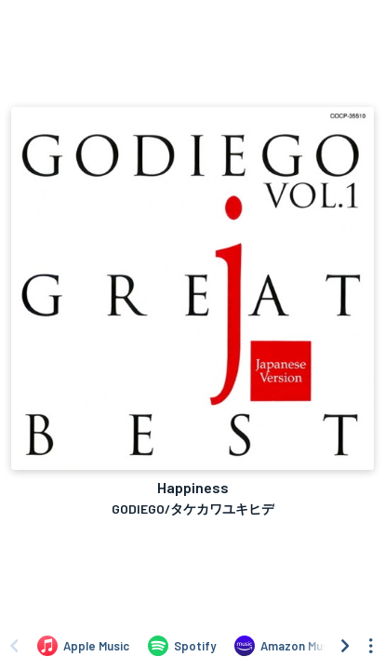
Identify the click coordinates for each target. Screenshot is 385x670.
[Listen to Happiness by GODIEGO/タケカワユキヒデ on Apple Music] (83, 645)
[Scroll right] (345, 645)
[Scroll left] (14, 645)
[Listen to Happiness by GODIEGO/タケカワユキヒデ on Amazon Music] (286, 645)
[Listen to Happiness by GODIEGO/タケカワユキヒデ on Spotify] (181, 645)
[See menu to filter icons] (371, 645)
